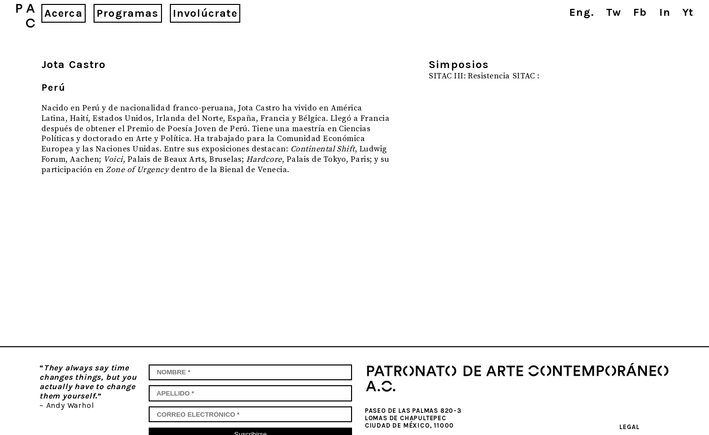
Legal (629, 427)
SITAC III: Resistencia (469, 76)
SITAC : (526, 76)
